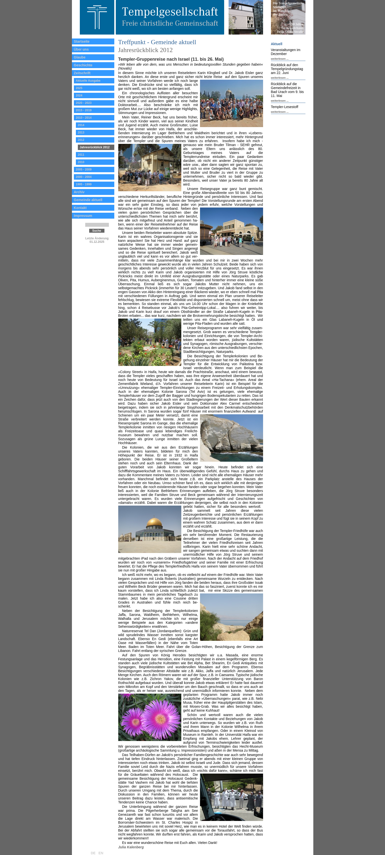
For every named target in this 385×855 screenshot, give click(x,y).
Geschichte (83, 65)
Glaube (79, 57)
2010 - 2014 (84, 117)
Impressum (83, 216)
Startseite (82, 41)
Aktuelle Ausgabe (88, 80)
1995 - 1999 (84, 184)
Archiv (79, 192)
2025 (79, 88)
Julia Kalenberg (131, 847)
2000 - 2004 (84, 177)
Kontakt (80, 208)
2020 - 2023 (84, 103)
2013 (81, 132)
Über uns (81, 49)
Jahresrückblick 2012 (95, 147)
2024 (79, 95)
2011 (81, 154)
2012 (81, 140)
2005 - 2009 (84, 169)
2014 (81, 125)
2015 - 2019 (84, 110)
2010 (81, 162)
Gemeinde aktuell (88, 200)
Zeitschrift (82, 73)
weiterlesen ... (280, 58)
